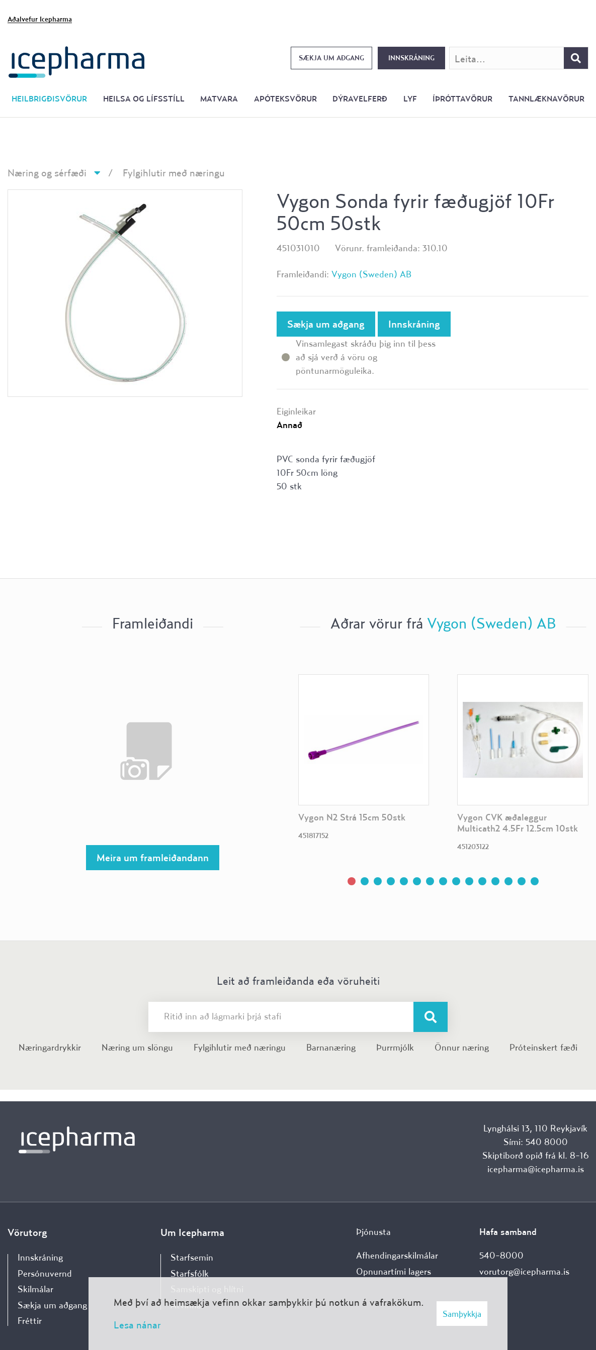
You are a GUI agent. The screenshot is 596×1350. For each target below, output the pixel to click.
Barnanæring (331, 1047)
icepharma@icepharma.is (535, 1169)
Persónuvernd (45, 1273)
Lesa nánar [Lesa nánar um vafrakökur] (137, 1324)
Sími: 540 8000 (535, 1141)
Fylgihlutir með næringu (174, 172)
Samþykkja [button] (462, 1313)
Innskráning (411, 58)
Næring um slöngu (137, 1047)
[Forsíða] (77, 61)
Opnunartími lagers (393, 1271)
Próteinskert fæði (543, 1047)
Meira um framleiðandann (153, 857)
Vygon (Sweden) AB (371, 274)
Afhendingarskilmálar (397, 1255)
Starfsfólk (190, 1273)
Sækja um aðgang (331, 58)
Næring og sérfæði (47, 172)
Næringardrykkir (50, 1047)
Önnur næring (462, 1047)
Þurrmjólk (395, 1047)
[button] (352, 881)
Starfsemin (192, 1257)
